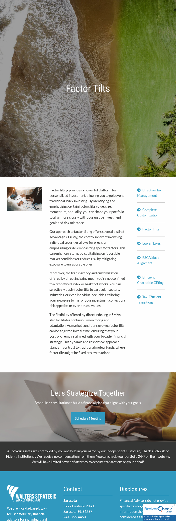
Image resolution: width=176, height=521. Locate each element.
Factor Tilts (150, 229)
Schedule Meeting (88, 418)
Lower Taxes (151, 243)
